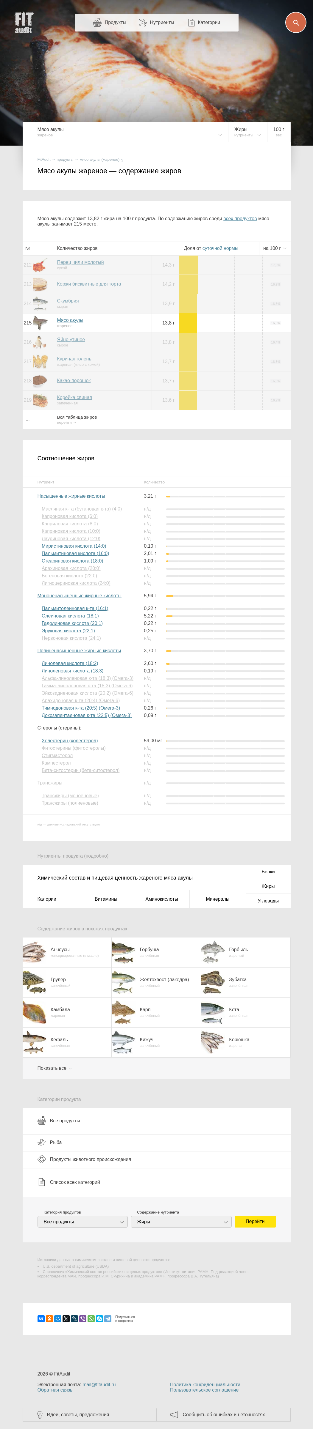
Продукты (115, 22)
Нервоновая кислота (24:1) (71, 638)
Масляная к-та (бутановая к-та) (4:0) (82, 508)
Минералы (218, 899)
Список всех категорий (69, 1182)
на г (272, 248)
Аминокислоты (162, 899)
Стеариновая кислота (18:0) (72, 560)
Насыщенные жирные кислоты (71, 496)
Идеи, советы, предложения (78, 1414)
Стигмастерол (57, 755)
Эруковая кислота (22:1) (68, 630)
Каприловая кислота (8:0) (70, 523)
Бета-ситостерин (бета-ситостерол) (81, 770)
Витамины (106, 899)
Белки (268, 871)
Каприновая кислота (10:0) (71, 531)
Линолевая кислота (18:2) (70, 663)
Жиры (268, 886)
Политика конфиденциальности (205, 1384)
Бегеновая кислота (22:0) (69, 575)
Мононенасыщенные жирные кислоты (80, 595)
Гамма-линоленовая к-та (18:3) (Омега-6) (87, 685)
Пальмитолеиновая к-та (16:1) (75, 608)
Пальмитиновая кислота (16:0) (75, 553)
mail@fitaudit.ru (99, 1384)
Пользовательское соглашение (204, 1389)
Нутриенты (162, 22)
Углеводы (268, 900)
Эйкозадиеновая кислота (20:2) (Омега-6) (87, 693)
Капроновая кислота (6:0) (70, 516)
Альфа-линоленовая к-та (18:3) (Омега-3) (87, 678)
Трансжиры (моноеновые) (70, 795)
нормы (220, 248)
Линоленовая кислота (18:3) (72, 670)
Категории (209, 22)
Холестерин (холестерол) (70, 740)
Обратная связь (55, 1389)
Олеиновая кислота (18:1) (70, 615)
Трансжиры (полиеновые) (70, 803)
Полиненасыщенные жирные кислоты (79, 650)
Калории (47, 899)
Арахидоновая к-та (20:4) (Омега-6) (81, 700)
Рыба (50, 1142)
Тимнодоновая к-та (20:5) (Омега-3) (81, 707)
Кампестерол (56, 762)
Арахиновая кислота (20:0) (71, 568)
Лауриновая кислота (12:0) (71, 538)
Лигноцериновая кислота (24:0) (76, 583)
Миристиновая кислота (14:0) (74, 546)
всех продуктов (240, 218)
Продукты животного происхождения (84, 1159)
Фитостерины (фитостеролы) (74, 748)
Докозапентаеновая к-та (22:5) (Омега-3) (87, 715)
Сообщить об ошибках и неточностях (224, 1414)
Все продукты (59, 1120)
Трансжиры (50, 782)
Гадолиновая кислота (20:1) (72, 623)
